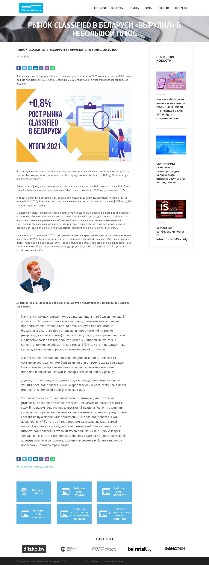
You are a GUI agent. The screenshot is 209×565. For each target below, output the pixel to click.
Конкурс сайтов (32, 491)
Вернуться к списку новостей (37, 467)
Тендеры (134, 8)
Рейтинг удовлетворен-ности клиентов (115, 514)
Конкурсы (117, 8)
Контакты (181, 8)
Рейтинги (100, 8)
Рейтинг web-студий (73, 491)
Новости (163, 8)
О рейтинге (92, 561)
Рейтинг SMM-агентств (114, 491)
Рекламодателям (113, 561)
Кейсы (148, 8)
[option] (34, 549)
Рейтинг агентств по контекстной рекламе (74, 514)
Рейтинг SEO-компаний (33, 513)
